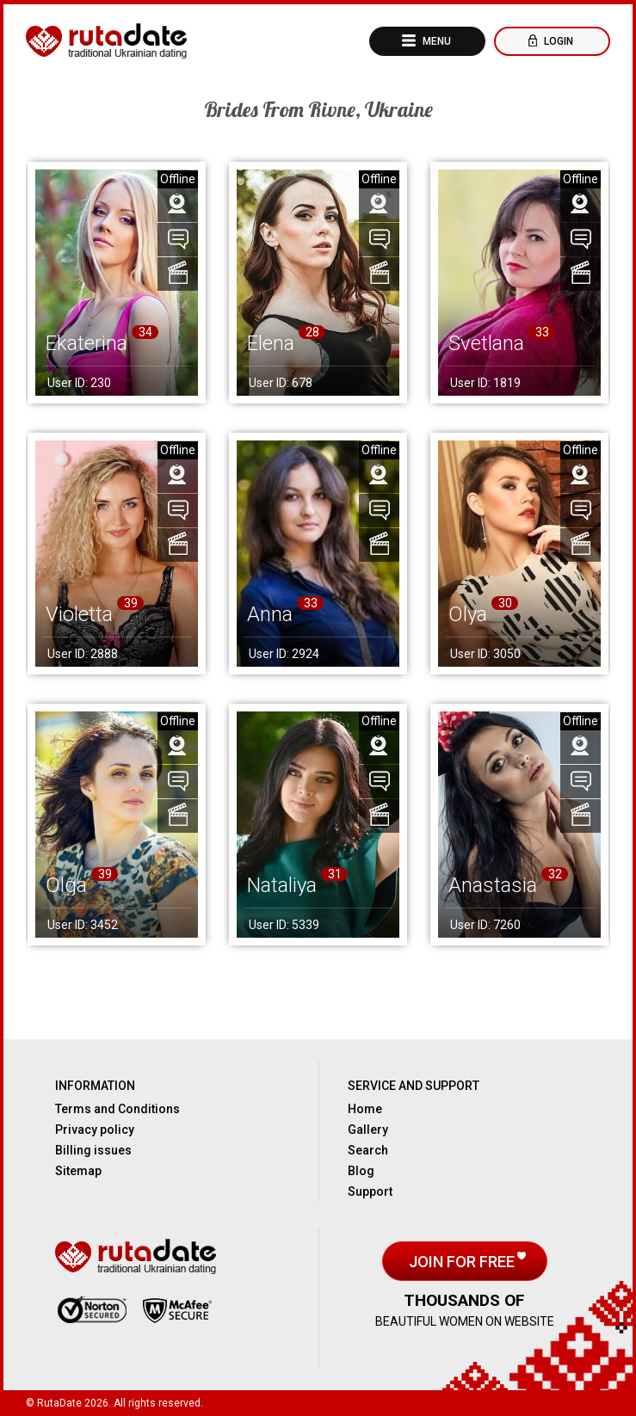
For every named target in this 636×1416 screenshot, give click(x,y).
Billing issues (93, 1150)
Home (365, 1109)
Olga (66, 885)
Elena (270, 343)
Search (368, 1150)
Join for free (463, 1262)
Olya (467, 614)
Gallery (368, 1129)
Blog (361, 1171)
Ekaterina (86, 343)
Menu (435, 41)
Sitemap (78, 1171)
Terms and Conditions (117, 1109)
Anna (270, 614)
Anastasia (492, 885)
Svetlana (486, 343)
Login (557, 41)
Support (370, 1191)
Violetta (79, 614)
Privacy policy (94, 1129)
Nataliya (282, 885)
